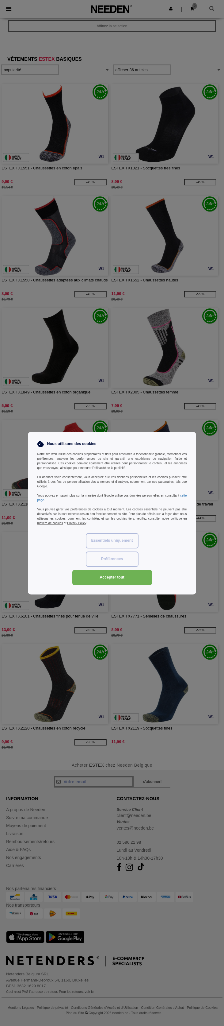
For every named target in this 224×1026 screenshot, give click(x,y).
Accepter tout (112, 577)
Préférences (112, 559)
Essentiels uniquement (112, 540)
